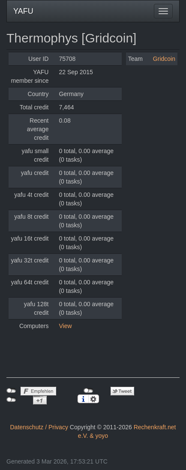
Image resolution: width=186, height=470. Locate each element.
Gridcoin (164, 58)
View (65, 325)
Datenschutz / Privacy (39, 427)
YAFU (23, 11)
